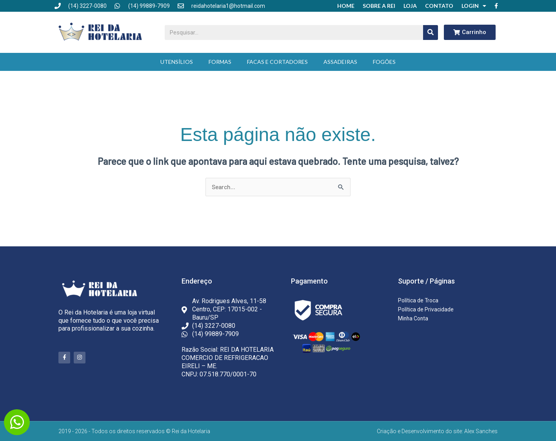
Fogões (384, 61)
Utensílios (176, 61)
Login (474, 6)
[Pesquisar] (430, 32)
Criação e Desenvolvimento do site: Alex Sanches (437, 431)
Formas (220, 61)
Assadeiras (340, 61)
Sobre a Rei (379, 5)
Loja (410, 5)
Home (345, 5)
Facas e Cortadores (277, 61)
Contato (439, 5)
